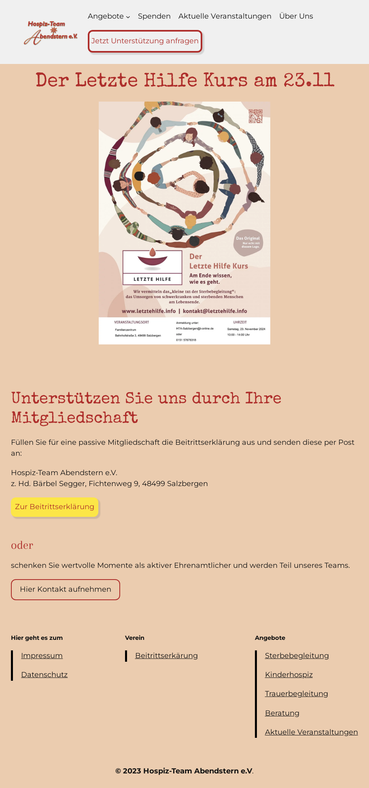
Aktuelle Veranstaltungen (311, 732)
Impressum (42, 655)
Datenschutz (44, 674)
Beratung (282, 713)
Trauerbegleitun (294, 693)
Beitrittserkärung (166, 655)
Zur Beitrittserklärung (54, 506)
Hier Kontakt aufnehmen (65, 589)
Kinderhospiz (289, 674)
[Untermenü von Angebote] (128, 17)
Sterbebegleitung (297, 655)
